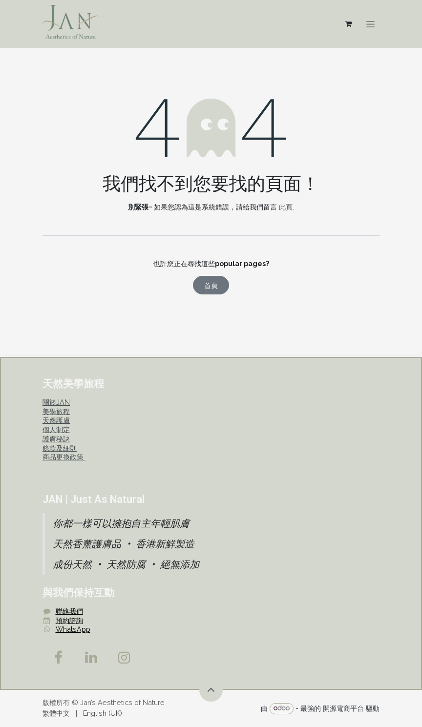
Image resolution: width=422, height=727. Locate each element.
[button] (211, 690)
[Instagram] (124, 658)
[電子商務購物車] (348, 24)
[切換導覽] (370, 24)
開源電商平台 (343, 708)
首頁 (211, 285)
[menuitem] (56, 713)
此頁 (286, 207)
